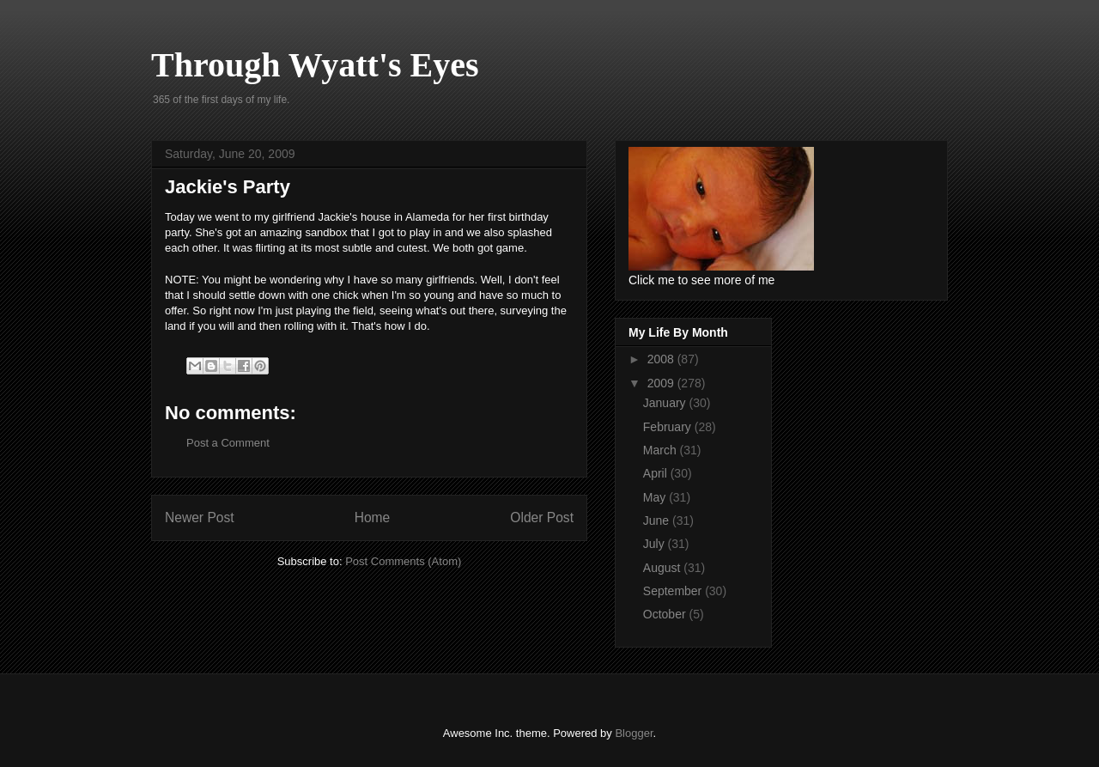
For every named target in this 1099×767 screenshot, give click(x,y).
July (655, 544)
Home (373, 517)
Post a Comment (228, 442)
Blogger (634, 733)
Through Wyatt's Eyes (315, 65)
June (657, 520)
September (674, 591)
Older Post (542, 517)
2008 (662, 359)
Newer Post (199, 517)
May (656, 497)
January (666, 403)
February (669, 427)
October (666, 614)
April (657, 473)
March (661, 450)
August (663, 568)
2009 (662, 383)
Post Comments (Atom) (403, 561)
